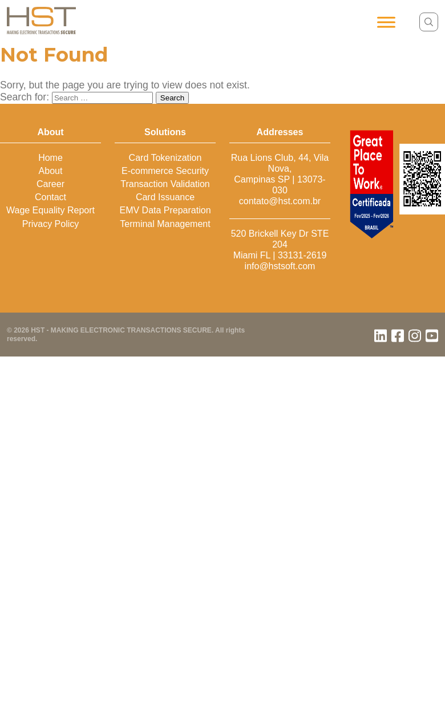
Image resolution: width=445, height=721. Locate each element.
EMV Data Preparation (165, 210)
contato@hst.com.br (280, 201)
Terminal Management (165, 224)
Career (50, 184)
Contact (50, 197)
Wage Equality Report (50, 210)
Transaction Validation (165, 184)
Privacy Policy (50, 224)
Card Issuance (165, 197)
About (51, 171)
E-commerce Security (165, 171)
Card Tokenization (165, 158)
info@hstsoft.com (280, 266)
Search (172, 98)
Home (50, 158)
